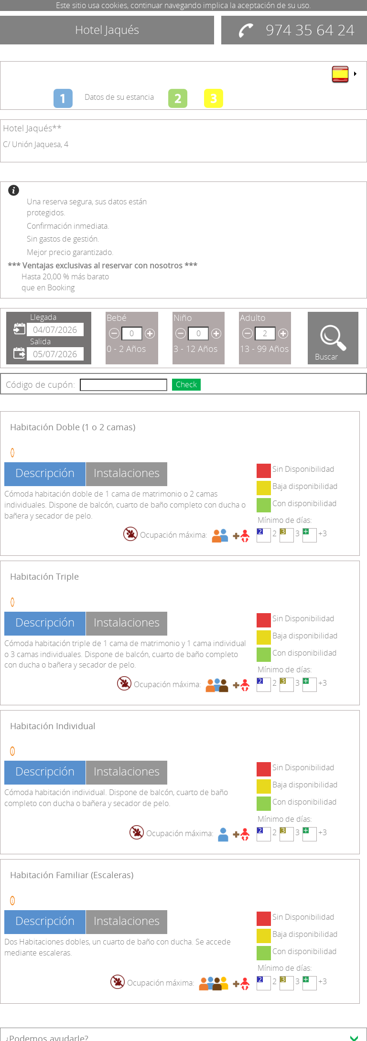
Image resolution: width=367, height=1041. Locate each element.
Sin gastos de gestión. (63, 239)
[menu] (343, 74)
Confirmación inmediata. (68, 226)
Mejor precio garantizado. (70, 252)
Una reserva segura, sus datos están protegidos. (87, 207)
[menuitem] (343, 74)
